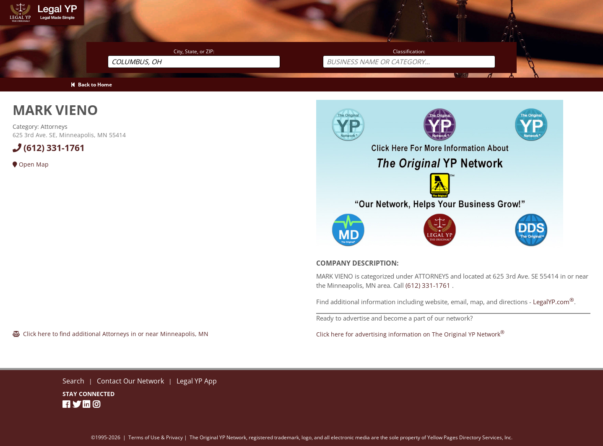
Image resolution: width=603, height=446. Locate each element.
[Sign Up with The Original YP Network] (439, 176)
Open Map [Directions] (31, 164)
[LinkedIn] (88, 404)
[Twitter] (78, 404)
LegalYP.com (553, 301)
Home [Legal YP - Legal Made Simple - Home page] (8, 4)
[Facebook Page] (67, 404)
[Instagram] (98, 404)
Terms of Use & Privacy (155, 437)
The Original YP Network (218, 437)
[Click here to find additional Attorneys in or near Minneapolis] (110, 334)
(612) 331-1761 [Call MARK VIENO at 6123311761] (427, 285)
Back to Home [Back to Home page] (91, 84)
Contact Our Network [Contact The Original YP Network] (130, 381)
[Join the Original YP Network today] (410, 334)
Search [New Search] (73, 381)
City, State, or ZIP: (194, 51)
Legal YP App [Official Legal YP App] (197, 381)
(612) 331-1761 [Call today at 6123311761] (49, 148)
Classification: (409, 51)
